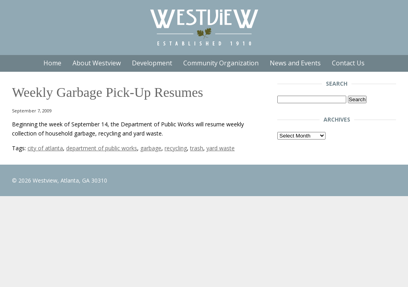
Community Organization (221, 63)
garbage (150, 148)
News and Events (295, 63)
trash (196, 148)
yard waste (220, 148)
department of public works (101, 148)
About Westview (97, 63)
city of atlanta (45, 148)
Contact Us (348, 63)
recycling (176, 148)
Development (152, 63)
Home (52, 63)
